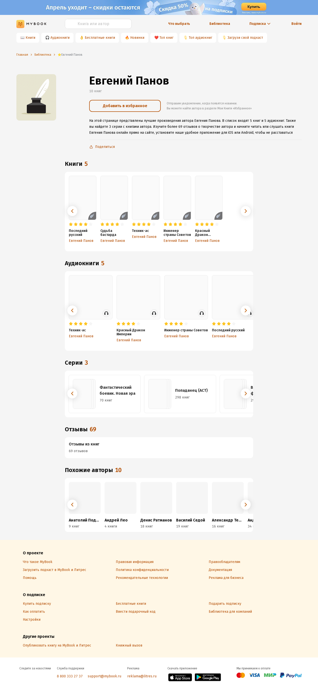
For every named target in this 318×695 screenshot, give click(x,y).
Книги (30, 38)
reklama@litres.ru (142, 676)
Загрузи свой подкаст (245, 38)
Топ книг (166, 38)
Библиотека (219, 24)
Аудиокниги (60, 38)
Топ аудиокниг (200, 38)
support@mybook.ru (104, 676)
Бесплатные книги (100, 38)
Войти (296, 24)
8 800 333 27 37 (70, 676)
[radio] (71, 224)
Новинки (137, 38)
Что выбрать (179, 24)
